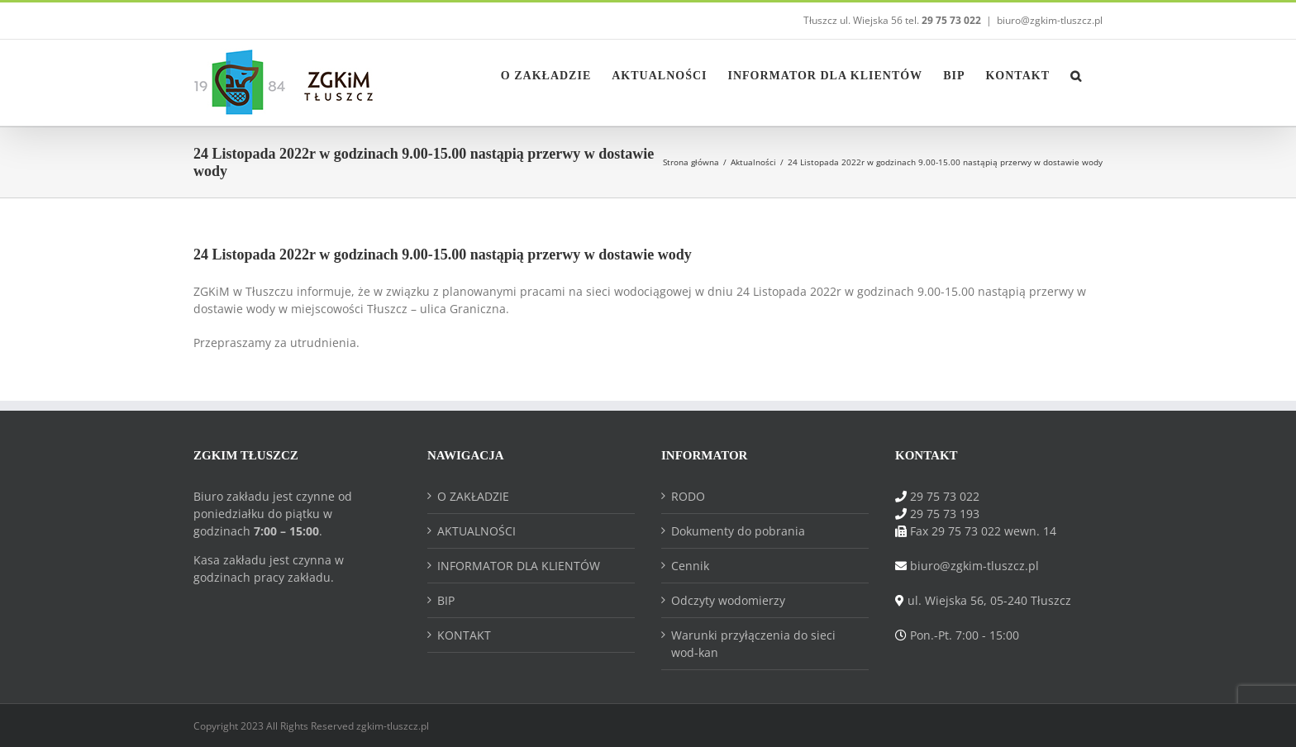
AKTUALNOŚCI (476, 531)
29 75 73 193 (944, 513)
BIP (446, 600)
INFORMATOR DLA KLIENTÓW (518, 565)
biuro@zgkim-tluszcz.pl (1050, 20)
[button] (1076, 74)
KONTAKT (464, 635)
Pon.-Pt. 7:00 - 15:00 (964, 635)
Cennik (690, 565)
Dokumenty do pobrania (738, 531)
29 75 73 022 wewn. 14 (994, 531)
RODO (688, 496)
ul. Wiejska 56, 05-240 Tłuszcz (989, 600)
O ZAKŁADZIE (473, 496)
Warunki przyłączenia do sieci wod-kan (753, 643)
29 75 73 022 (944, 496)
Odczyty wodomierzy (728, 600)
